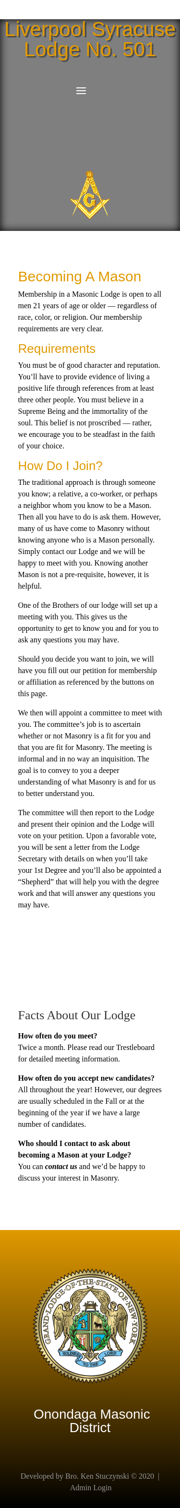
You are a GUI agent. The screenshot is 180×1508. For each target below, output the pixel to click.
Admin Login (91, 1488)
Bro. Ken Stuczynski (97, 1476)
